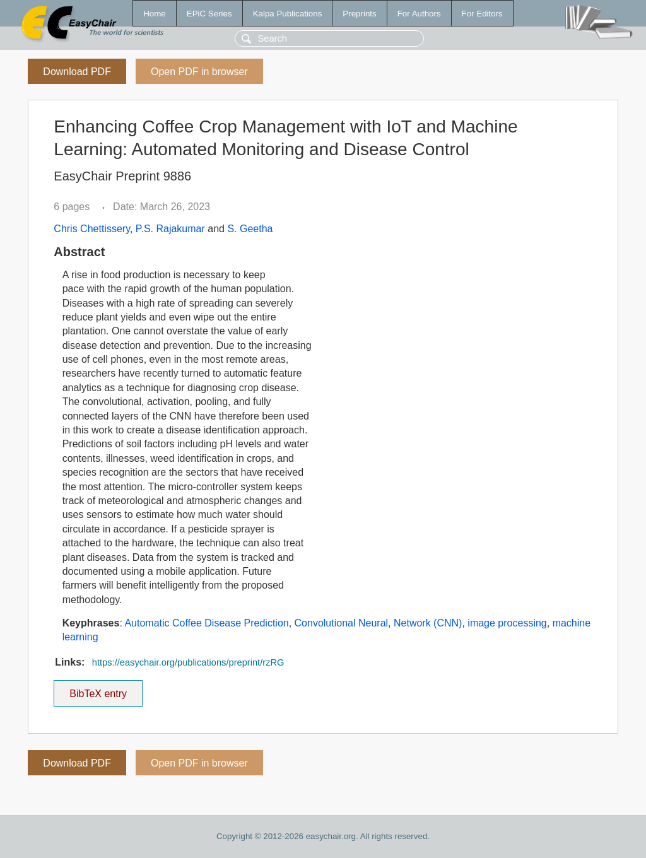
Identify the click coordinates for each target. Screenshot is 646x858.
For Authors (419, 13)
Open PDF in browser (199, 71)
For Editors (482, 13)
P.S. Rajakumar (170, 228)
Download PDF (77, 71)
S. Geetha (250, 228)
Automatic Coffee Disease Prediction (206, 623)
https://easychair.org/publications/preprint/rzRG (188, 662)
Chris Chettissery (92, 228)
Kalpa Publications (287, 13)
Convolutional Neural (342, 623)
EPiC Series (209, 13)
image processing (506, 623)
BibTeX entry (98, 689)
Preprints (359, 13)
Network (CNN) (428, 623)
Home (154, 13)
